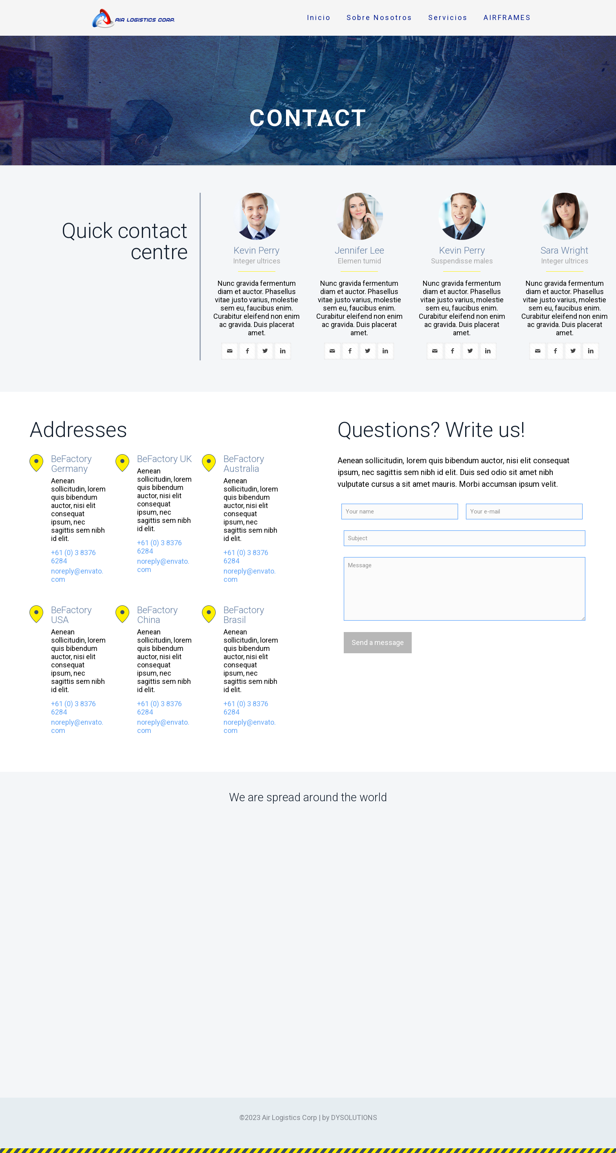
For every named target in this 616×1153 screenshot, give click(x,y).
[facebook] (247, 351)
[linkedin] (282, 351)
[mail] (229, 351)
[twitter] (265, 351)
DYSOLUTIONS (354, 1117)
